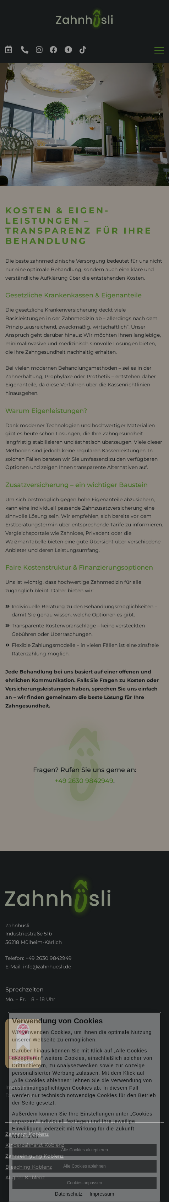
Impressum (101, 1194)
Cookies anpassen (84, 1182)
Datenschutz (68, 1194)
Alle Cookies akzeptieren (84, 1149)
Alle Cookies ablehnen (84, 1166)
